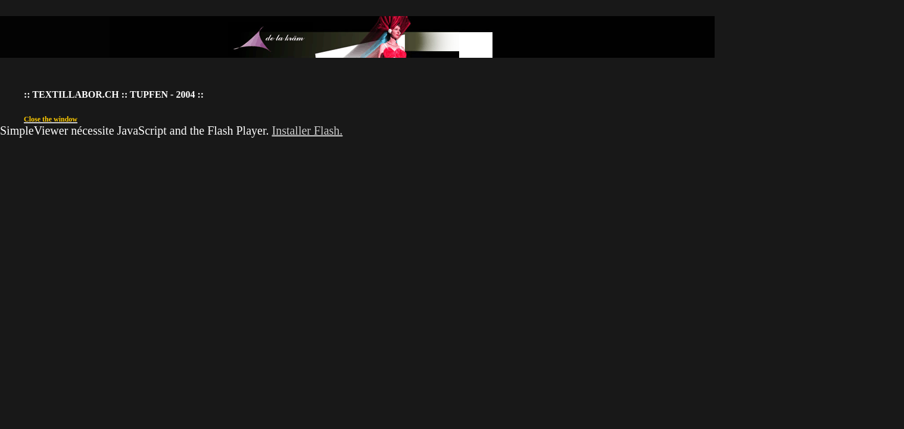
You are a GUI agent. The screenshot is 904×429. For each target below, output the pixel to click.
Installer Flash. (307, 130)
